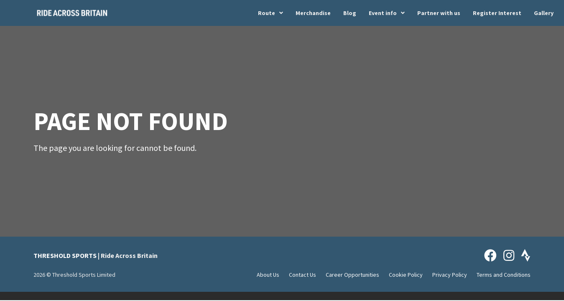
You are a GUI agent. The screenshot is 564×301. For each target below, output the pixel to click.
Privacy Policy (449, 274)
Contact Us (302, 274)
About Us (268, 274)
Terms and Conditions (504, 274)
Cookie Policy (406, 274)
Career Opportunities (352, 274)
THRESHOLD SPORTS (65, 255)
